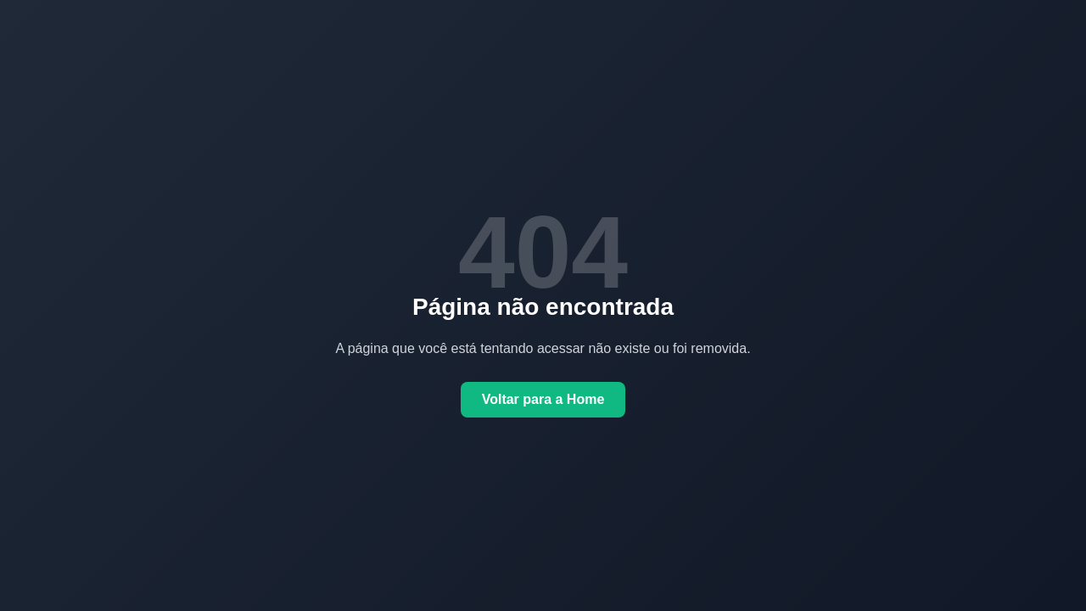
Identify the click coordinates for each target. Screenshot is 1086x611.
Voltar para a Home (543, 399)
